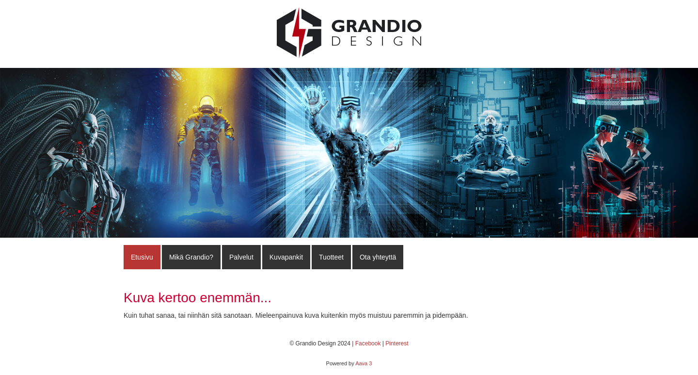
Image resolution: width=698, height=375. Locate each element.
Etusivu (142, 257)
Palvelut (241, 257)
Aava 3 (363, 363)
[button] (52, 153)
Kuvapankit (286, 257)
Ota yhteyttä (378, 257)
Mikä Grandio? (191, 257)
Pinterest (396, 343)
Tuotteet (331, 257)
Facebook (368, 343)
